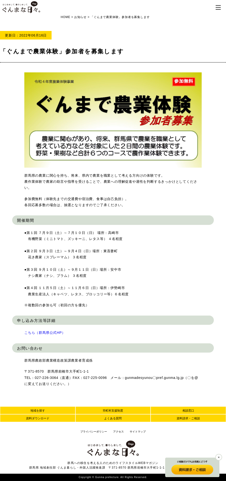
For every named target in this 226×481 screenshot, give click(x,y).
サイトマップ (138, 431)
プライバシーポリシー (93, 431)
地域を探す (37, 410)
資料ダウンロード (37, 418)
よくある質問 (113, 418)
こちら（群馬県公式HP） (44, 333)
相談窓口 (188, 410)
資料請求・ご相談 (188, 418)
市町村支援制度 (113, 410)
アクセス (118, 431)
